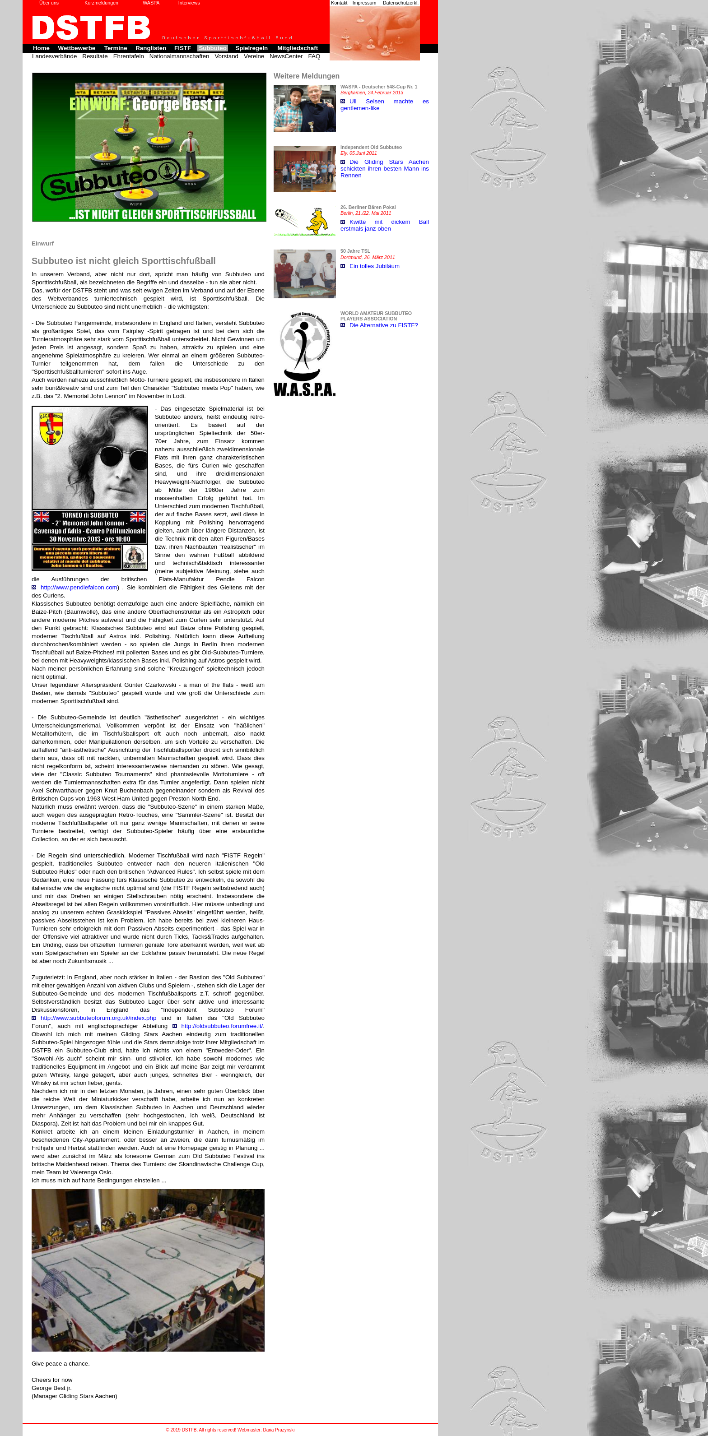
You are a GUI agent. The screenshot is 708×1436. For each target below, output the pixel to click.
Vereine (254, 56)
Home (41, 48)
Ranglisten (150, 48)
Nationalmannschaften (179, 56)
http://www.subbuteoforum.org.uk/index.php (98, 1017)
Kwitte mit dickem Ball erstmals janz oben (384, 225)
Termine (115, 48)
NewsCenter (286, 56)
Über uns (49, 2)
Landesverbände (54, 56)
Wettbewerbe (77, 48)
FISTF (182, 48)
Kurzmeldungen (101, 2)
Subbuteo (212, 48)
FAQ (314, 56)
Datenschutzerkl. (401, 2)
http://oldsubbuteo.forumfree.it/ (222, 1026)
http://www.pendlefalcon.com (79, 587)
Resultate (94, 56)
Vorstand (226, 56)
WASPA (151, 2)
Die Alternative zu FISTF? (383, 325)
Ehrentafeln (128, 56)
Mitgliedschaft (297, 48)
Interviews (189, 2)
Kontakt (339, 2)
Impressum (365, 2)
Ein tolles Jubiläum (374, 266)
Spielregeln (251, 48)
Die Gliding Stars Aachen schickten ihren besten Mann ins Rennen (384, 168)
